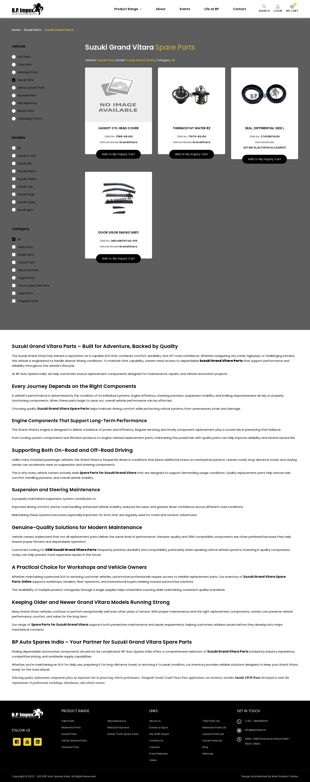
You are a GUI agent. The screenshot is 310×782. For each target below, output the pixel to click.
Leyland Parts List (213, 734)
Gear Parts (22, 293)
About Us (155, 721)
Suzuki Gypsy (23, 202)
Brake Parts (23, 255)
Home (16, 30)
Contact (239, 9)
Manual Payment (118, 727)
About (160, 9)
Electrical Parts (25, 270)
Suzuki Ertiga (23, 194)
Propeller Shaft (25, 301)
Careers (154, 747)
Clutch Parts (23, 262)
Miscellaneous (117, 721)
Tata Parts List (211, 721)
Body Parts (22, 247)
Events (184, 9)
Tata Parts (67, 721)
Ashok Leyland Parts (74, 740)
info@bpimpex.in (255, 730)
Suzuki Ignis (22, 210)
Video (153, 760)
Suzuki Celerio (24, 179)
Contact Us (156, 740)
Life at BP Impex (159, 734)
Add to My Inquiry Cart (118, 154)
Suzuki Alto (22, 163)
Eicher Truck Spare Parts (123, 734)
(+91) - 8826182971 (256, 721)
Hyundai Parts (70, 747)
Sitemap (207, 753)
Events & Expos (158, 727)
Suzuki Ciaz (22, 187)
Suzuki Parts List (212, 740)
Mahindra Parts (71, 727)
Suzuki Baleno (24, 171)
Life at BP (211, 9)
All (16, 148)
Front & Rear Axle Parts (30, 286)
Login (277, 9)
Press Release (158, 753)
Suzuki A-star (24, 156)
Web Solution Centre (285, 776)
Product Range (127, 9)
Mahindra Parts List (214, 727)
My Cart (292, 9)
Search (263, 9)
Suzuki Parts (32, 30)
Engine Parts (23, 278)
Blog (205, 747)
